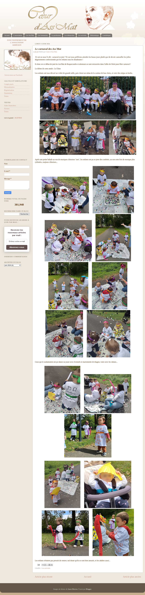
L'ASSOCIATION (16, 42)
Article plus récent (43, 576)
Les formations (43, 35)
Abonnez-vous (16, 247)
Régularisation (9, 90)
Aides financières (10, 105)
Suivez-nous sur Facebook (13, 75)
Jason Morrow (73, 589)
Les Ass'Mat (30, 35)
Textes (6, 96)
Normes (7, 109)
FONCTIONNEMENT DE (16, 40)
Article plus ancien (132, 576)
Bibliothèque (94, 35)
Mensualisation (9, 87)
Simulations (8, 93)
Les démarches (69, 35)
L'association (17, 35)
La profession (56, 35)
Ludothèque (107, 35)
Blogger (88, 589)
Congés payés (9, 84)
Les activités (82, 35)
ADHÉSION (16, 45)
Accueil (7, 35)
